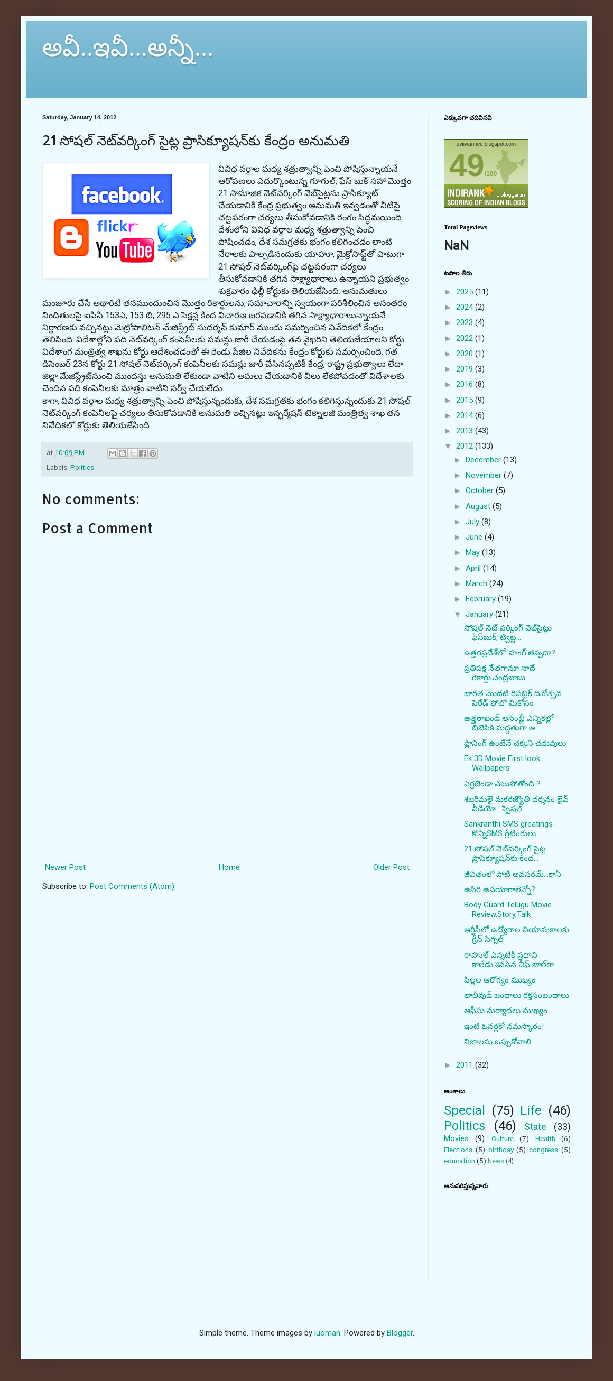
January (480, 614)
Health (545, 1138)
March (477, 583)
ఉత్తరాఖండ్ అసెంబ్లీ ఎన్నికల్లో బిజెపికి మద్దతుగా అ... (508, 723)
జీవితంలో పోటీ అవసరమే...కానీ (512, 874)
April (474, 568)
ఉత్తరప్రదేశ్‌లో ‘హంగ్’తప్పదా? (509, 652)
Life (531, 1110)
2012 (465, 446)
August (479, 506)
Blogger (400, 1333)
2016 (465, 384)
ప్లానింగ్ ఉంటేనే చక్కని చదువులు (515, 743)
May (474, 552)
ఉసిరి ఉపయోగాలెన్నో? (499, 889)
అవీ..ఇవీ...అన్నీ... (127, 47)
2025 (465, 291)
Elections (458, 1149)
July (473, 521)
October (481, 490)
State (535, 1126)
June (475, 537)
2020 (465, 353)
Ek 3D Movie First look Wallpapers (502, 763)
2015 (465, 400)
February (482, 599)
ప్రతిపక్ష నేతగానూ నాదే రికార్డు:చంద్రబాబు (499, 672)
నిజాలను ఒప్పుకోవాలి (497, 1041)
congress (543, 1149)
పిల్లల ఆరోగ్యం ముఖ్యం (500, 980)
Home (229, 867)
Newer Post (65, 867)
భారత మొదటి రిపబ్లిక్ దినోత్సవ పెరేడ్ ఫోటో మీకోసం (513, 698)
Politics (82, 467)
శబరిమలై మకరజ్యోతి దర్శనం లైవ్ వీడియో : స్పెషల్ (516, 803)
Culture (502, 1138)
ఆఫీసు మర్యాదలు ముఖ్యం (505, 1010)
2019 (465, 369)
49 (467, 165)
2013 (465, 430)
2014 (465, 415)
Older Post (391, 867)
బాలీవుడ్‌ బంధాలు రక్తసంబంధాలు (516, 995)
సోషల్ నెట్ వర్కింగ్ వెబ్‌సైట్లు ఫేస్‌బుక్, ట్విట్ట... (508, 632)
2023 (465, 322)
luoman (327, 1333)
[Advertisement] (227, 813)
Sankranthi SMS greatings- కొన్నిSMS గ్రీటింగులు (510, 828)
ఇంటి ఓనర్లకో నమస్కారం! (504, 1026)
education (459, 1160)
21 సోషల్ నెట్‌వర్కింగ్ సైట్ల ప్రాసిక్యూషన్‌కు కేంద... (505, 853)
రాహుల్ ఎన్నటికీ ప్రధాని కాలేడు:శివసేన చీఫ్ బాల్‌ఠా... (511, 959)
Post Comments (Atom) (132, 886)
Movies (456, 1138)
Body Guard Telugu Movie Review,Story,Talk (508, 909)
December (484, 460)
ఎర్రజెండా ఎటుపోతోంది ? (502, 784)
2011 (465, 1065)
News (496, 1161)
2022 (465, 338)
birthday (501, 1149)
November (485, 475)
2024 (465, 307)
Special (464, 1110)
